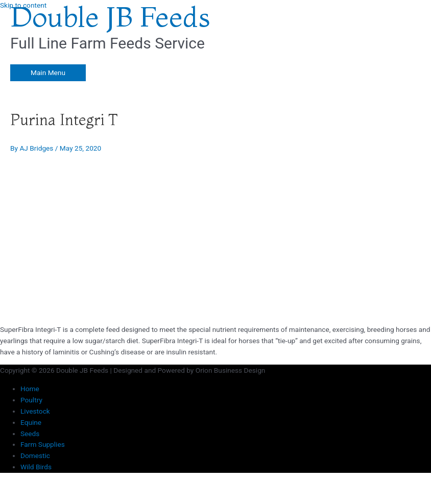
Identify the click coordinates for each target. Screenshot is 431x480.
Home (29, 389)
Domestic (35, 455)
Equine (30, 422)
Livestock (35, 411)
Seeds (29, 433)
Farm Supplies (42, 444)
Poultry (31, 400)
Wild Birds (36, 467)
